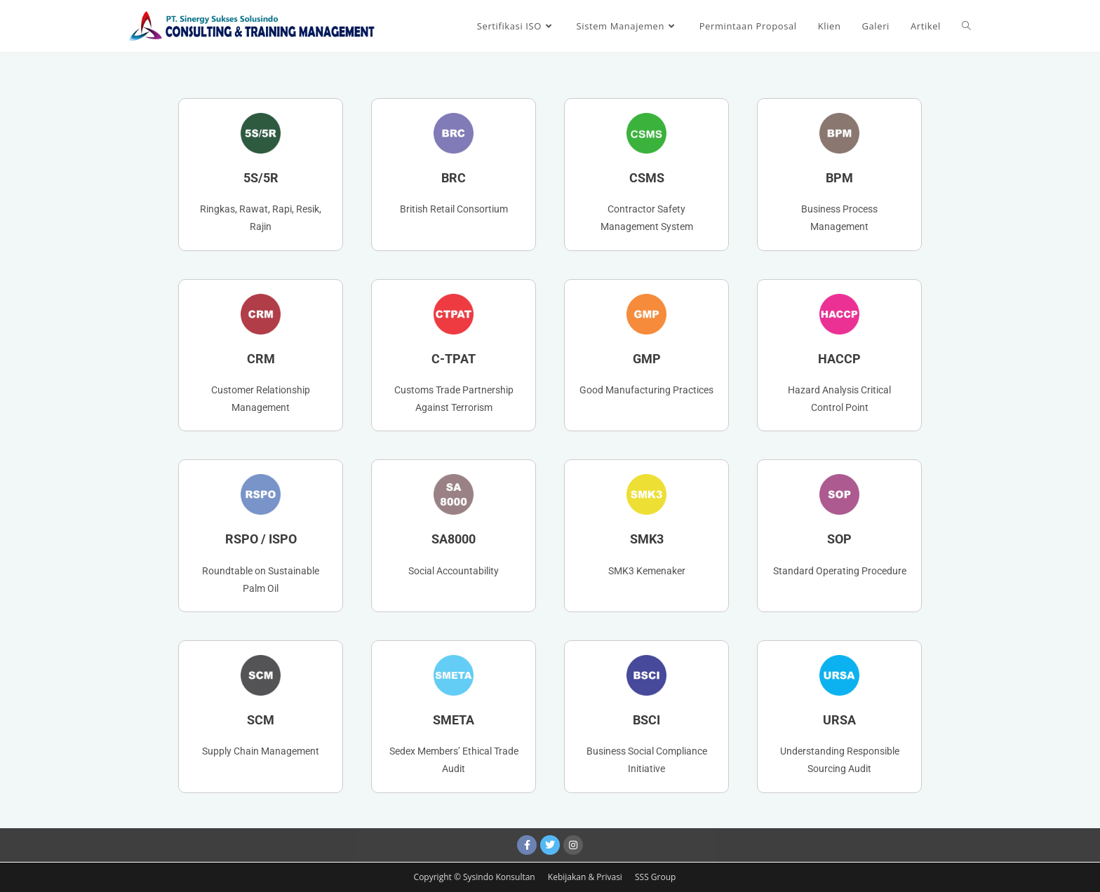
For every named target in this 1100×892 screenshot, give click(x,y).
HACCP (839, 358)
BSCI (646, 719)
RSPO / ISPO (261, 539)
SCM (260, 719)
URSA (839, 719)
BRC (453, 177)
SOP (839, 539)
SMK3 (647, 539)
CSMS (646, 177)
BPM (839, 177)
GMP (647, 358)
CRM (261, 358)
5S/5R (261, 177)
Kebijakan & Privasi (586, 877)
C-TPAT (453, 358)
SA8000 (453, 539)
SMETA (453, 719)
